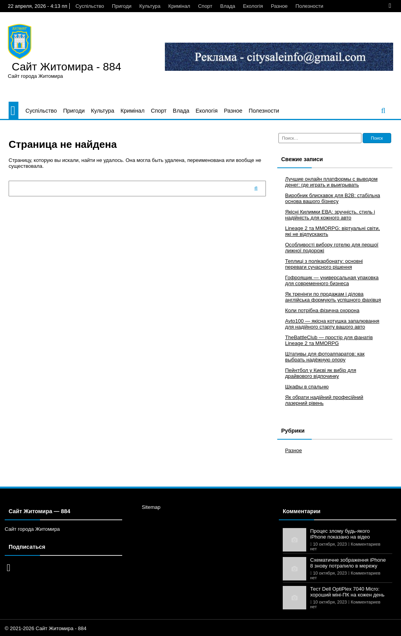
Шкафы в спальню (307, 387)
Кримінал (179, 6)
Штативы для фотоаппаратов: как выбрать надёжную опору (325, 357)
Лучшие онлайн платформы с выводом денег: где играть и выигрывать (331, 182)
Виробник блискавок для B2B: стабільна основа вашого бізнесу (332, 198)
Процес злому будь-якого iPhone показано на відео (340, 534)
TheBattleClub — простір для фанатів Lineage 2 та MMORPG (329, 340)
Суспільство (90, 6)
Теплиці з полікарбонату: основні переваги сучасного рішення (324, 264)
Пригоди (122, 6)
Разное (279, 6)
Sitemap (151, 507)
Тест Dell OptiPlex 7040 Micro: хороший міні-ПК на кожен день (347, 592)
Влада (227, 6)
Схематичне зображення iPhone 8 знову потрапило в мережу (348, 563)
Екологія (253, 6)
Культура (150, 6)
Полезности (309, 6)
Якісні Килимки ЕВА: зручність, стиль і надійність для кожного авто (330, 215)
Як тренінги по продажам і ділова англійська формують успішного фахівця (333, 297)
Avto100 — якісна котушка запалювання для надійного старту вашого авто (332, 324)
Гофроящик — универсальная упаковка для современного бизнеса (332, 280)
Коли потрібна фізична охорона (322, 310)
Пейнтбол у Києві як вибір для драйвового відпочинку (320, 373)
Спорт (205, 6)
